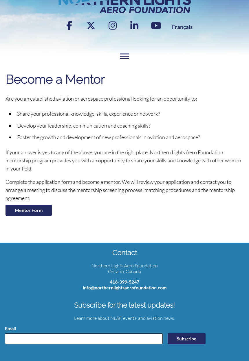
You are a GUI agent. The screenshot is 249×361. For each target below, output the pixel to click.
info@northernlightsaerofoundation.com (124, 287)
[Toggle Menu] (124, 56)
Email (10, 328)
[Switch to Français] (182, 26)
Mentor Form (29, 210)
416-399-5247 (124, 281)
